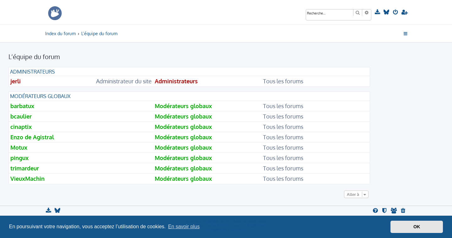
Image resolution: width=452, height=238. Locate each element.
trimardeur (24, 168)
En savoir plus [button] (184, 226)
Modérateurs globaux (40, 96)
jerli (15, 81)
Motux (18, 147)
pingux (19, 157)
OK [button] (416, 226)
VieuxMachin (27, 178)
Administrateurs (32, 72)
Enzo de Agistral (32, 137)
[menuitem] (378, 12)
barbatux (22, 105)
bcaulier (21, 116)
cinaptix (21, 126)
